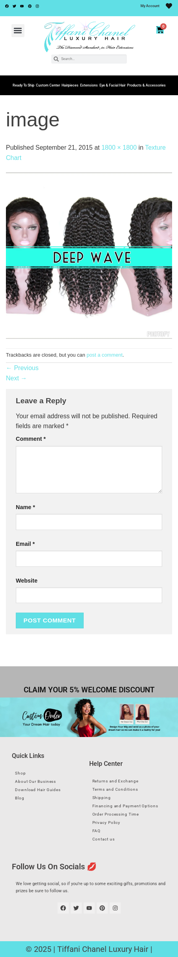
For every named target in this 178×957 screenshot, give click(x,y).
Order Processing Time (115, 814)
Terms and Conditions (115, 789)
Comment (31, 439)
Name (25, 507)
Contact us (103, 839)
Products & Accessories (146, 85)
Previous (22, 368)
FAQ (96, 831)
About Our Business (35, 781)
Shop (20, 773)
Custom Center (48, 85)
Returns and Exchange (115, 781)
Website (26, 580)
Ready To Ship (23, 85)
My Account (150, 6)
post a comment (104, 355)
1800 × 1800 (119, 147)
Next (16, 378)
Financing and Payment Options (125, 806)
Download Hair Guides (38, 790)
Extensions (89, 85)
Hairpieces (70, 85)
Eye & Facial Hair (112, 85)
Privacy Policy (106, 822)
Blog (19, 798)
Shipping (101, 797)
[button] (17, 30)
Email (25, 544)
